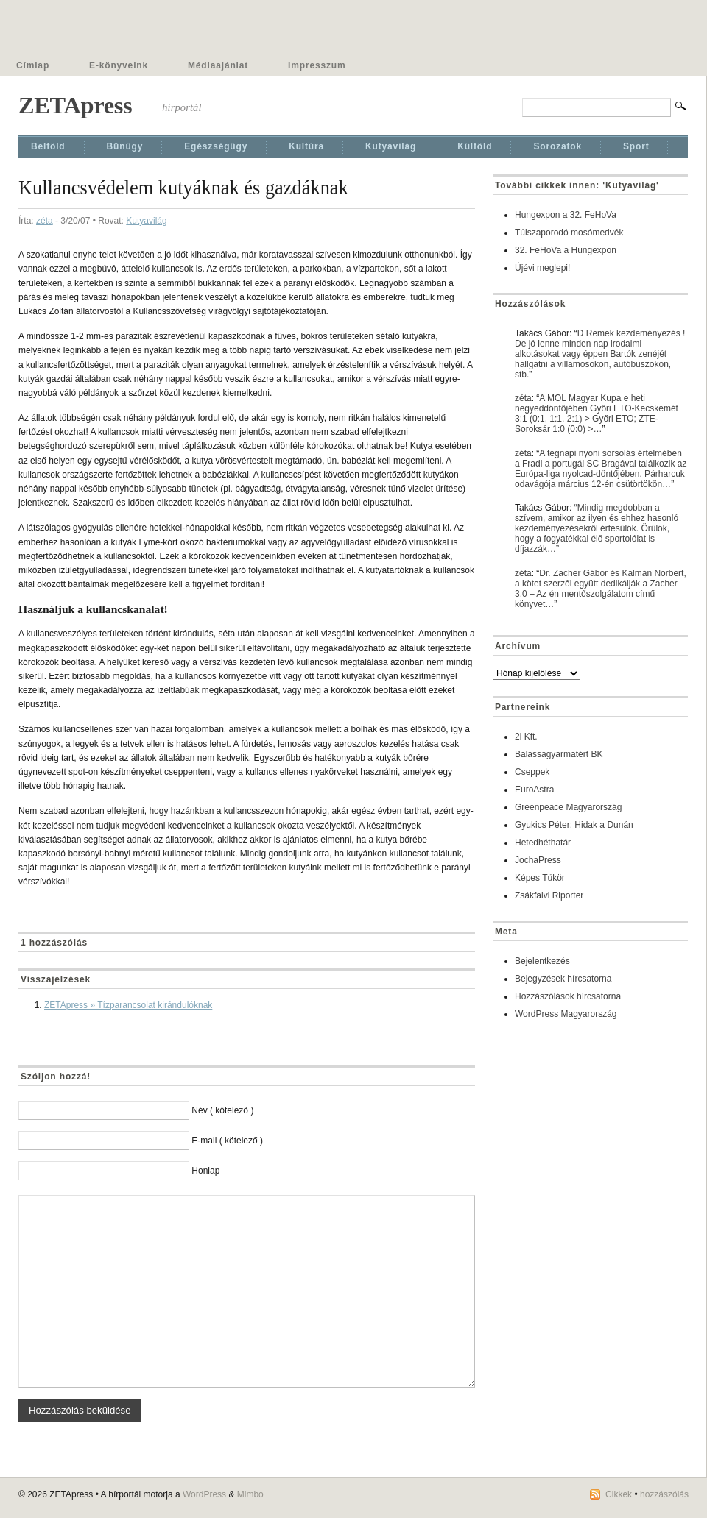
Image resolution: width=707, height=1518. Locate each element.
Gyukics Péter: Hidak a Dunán (574, 825)
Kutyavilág (390, 146)
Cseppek (532, 772)
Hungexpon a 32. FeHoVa (565, 215)
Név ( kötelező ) (222, 1110)
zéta (44, 221)
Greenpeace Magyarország (568, 807)
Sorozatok (557, 146)
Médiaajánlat (218, 65)
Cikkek (618, 1494)
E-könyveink (118, 65)
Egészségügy (215, 146)
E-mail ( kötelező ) (227, 1140)
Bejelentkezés (542, 961)
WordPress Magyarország (566, 1014)
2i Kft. (526, 736)
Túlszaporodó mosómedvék (569, 232)
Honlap (205, 1171)
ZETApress (75, 105)
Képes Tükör (540, 878)
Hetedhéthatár (543, 842)
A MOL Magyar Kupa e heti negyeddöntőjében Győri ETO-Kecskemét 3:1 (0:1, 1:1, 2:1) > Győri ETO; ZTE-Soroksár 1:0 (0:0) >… (596, 413)
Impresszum (316, 65)
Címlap (32, 65)
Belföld (48, 146)
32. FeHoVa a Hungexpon (565, 250)
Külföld (474, 146)
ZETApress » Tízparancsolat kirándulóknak (128, 1005)
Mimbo (250, 1494)
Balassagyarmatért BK (558, 754)
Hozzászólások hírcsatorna (568, 996)
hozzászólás (664, 1494)
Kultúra (306, 146)
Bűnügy (125, 146)
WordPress (204, 1494)
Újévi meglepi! (542, 268)
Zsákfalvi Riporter (549, 895)
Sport (636, 146)
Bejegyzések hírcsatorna (563, 978)
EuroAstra (534, 789)
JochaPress (538, 860)
